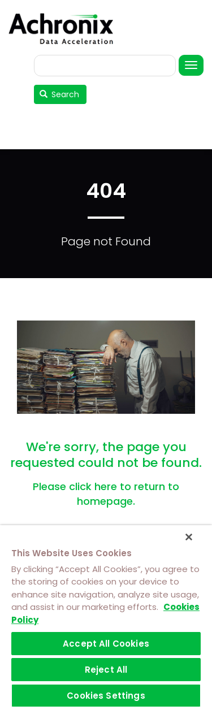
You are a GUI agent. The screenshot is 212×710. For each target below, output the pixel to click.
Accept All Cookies (106, 644)
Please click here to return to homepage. (106, 493)
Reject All (106, 670)
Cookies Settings (106, 696)
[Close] (188, 537)
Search (60, 94)
